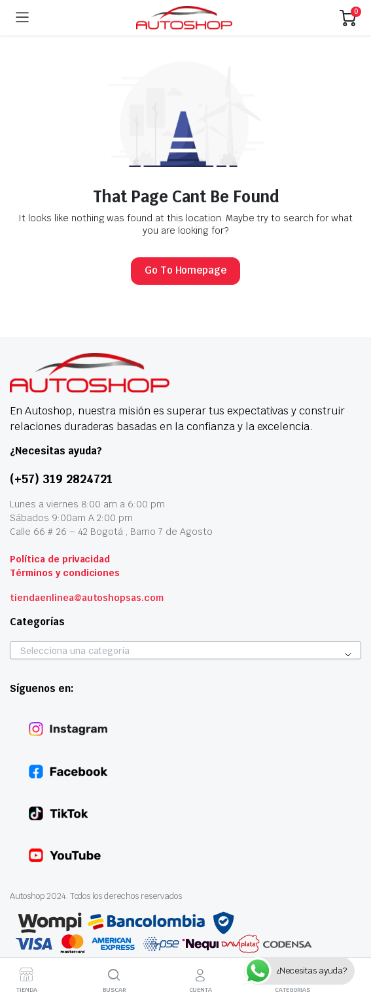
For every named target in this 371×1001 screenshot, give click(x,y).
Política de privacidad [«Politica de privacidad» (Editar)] (60, 559)
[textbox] (185, 651)
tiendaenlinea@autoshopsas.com (87, 598)
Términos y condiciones (65, 573)
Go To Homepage (186, 270)
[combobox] (185, 650)
